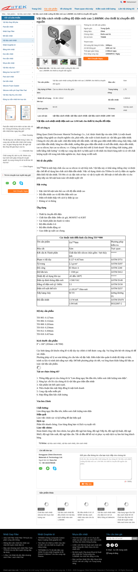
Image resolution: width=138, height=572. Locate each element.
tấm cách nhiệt (81, 443)
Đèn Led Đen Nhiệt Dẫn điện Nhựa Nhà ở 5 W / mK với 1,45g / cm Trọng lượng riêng (87, 561)
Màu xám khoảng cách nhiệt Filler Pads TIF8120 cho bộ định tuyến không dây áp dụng (18, 550)
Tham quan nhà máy (83, 9)
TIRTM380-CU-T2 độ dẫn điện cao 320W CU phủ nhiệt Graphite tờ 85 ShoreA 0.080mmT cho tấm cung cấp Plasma (51, 553)
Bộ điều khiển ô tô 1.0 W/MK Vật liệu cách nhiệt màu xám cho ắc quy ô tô (86, 516)
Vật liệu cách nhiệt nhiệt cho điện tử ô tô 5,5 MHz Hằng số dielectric (106, 514)
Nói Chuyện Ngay (97, 58)
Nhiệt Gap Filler (8, 31)
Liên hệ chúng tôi (126, 9)
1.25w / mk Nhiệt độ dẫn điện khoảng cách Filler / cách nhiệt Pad (17, 556)
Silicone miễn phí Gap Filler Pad (15, 90)
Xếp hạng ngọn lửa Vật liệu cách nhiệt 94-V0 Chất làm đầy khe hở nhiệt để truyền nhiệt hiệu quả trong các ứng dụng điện (126, 518)
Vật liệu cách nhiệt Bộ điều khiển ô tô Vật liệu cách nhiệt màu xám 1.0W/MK (66, 516)
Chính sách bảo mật (10, 570)
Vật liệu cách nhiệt (24, 14)
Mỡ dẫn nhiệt (8, 36)
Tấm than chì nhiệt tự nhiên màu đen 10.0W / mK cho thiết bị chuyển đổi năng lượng (51, 545)
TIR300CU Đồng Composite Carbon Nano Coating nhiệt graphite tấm (51, 539)
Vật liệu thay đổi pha (10, 22)
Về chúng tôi (66, 9)
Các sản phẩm (50, 9)
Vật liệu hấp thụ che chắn (12, 95)
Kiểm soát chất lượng (106, 9)
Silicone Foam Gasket (11, 86)
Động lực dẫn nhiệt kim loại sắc (14, 99)
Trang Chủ (36, 9)
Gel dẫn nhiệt (8, 81)
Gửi (134, 538)
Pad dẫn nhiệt (8, 27)
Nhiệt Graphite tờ (9, 45)
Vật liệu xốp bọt (8, 68)
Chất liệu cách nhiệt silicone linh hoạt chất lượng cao (46, 514)
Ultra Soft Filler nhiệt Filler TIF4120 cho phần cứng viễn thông (17, 539)
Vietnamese (131, 2)
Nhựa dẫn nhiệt (8, 63)
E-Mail (109, 550)
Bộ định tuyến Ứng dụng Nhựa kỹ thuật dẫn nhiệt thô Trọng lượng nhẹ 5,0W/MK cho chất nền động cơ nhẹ (86, 554)
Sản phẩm (11, 14)
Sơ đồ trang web (120, 550)
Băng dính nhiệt (8, 49)
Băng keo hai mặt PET (11, 72)
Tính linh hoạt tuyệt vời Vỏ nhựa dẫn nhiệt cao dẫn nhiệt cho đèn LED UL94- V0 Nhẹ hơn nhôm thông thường (87, 540)
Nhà (3, 14)
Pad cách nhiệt (8, 77)
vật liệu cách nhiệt (54, 443)
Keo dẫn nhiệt (8, 54)
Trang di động (112, 553)
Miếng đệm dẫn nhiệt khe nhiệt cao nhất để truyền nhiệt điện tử (16, 544)
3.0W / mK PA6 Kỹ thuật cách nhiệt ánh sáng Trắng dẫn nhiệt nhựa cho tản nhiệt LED (87, 547)
